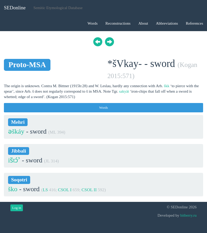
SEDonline (14, 7)
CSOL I (65, 189)
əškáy (16, 131)
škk (166, 86)
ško (12, 189)
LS (45, 189)
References (194, 23)
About (143, 23)
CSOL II (89, 189)
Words (92, 23)
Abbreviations (167, 23)
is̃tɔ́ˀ (14, 160)
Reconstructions (118, 23)
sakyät (124, 91)
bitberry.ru (188, 215)
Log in (16, 208)
